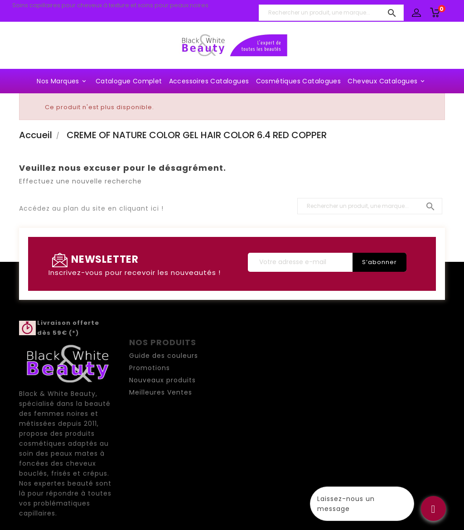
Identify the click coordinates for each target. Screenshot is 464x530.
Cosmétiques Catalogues (298, 81)
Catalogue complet (129, 81)
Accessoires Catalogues (209, 81)
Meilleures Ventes (160, 392)
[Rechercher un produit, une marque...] (331, 12)
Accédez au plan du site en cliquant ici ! (91, 208)
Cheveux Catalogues (387, 81)
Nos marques (62, 81)
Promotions (149, 367)
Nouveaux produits (162, 380)
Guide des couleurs (163, 355)
